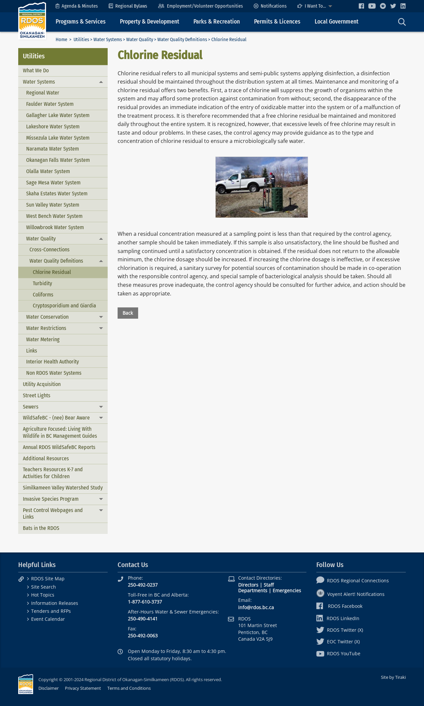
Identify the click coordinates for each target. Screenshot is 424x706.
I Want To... (311, 6)
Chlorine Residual (52, 272)
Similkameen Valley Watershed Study (63, 487)
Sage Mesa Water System (53, 182)
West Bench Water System (54, 216)
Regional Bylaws (128, 6)
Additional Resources (46, 458)
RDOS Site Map (48, 578)
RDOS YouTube (338, 653)
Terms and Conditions (129, 688)
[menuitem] (77, 6)
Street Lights (36, 395)
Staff (269, 585)
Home (61, 39)
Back (128, 313)
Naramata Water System (52, 149)
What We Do (36, 70)
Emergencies (287, 590)
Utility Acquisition (42, 384)
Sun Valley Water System (52, 205)
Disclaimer (48, 688)
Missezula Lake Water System (57, 138)
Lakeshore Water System (53, 126)
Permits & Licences (277, 21)
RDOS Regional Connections (352, 580)
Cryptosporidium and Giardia (64, 305)
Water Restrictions (46, 328)
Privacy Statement (83, 688)
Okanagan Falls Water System (58, 160)
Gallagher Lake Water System (57, 115)
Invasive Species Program (51, 499)
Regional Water (42, 93)
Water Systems (107, 39)
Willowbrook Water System (55, 227)
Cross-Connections (49, 249)
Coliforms (43, 294)
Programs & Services (81, 21)
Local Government (336, 21)
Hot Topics (42, 595)
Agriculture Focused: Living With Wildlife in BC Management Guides (60, 432)
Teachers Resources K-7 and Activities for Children (53, 473)
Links (31, 351)
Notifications (270, 6)
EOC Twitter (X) (338, 641)
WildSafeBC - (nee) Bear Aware (56, 418)
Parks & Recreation (216, 21)
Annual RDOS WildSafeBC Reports (59, 447)
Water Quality (139, 39)
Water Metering (43, 339)
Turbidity (42, 283)
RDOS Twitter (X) (339, 630)
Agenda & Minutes (77, 6)
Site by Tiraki (393, 677)
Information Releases (54, 603)
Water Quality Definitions (182, 39)
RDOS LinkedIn (337, 618)
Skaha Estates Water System (56, 193)
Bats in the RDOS (41, 528)
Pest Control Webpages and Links (53, 513)
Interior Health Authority (52, 361)
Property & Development (149, 21)
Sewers (30, 407)
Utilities (81, 39)
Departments (252, 590)
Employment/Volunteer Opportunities (200, 6)
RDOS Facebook (339, 606)
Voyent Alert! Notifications (350, 594)
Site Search (43, 587)
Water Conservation (47, 317)
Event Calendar (48, 619)
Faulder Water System (50, 104)
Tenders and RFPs (51, 611)
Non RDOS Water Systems (53, 373)
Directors (248, 585)
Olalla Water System (48, 171)
